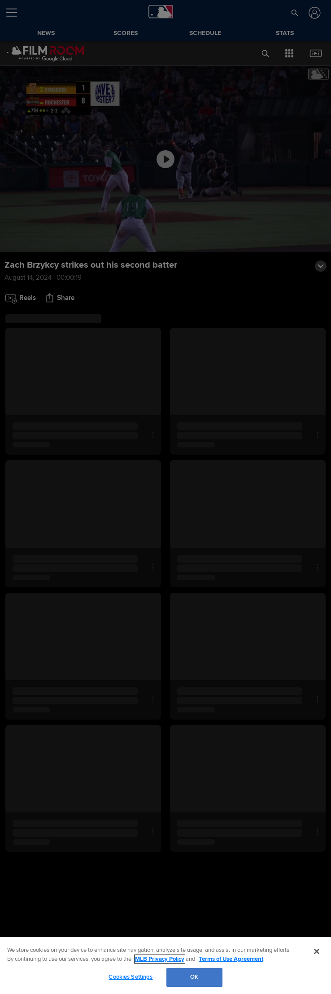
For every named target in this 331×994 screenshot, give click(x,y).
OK (194, 977)
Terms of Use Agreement (231, 959)
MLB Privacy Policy (159, 959)
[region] (165, 965)
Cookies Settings (130, 977)
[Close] (317, 951)
